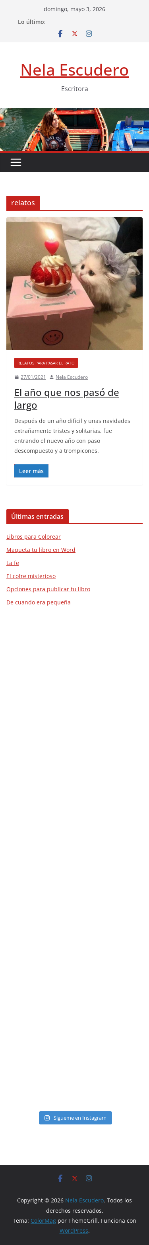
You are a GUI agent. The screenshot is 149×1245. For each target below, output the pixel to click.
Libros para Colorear (33, 536)
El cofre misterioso (31, 576)
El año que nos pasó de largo (66, 398)
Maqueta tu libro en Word (40, 549)
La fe (12, 563)
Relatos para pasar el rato (46, 363)
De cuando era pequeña (38, 602)
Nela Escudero (74, 69)
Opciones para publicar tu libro (48, 589)
